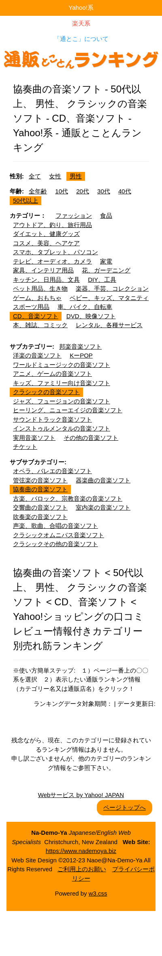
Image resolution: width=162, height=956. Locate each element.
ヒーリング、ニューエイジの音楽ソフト (67, 410)
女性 (55, 176)
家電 (106, 261)
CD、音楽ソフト (35, 316)
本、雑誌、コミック (40, 325)
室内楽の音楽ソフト (103, 507)
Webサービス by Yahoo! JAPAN (81, 794)
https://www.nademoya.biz (81, 850)
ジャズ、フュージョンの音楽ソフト (61, 401)
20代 (82, 191)
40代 (124, 191)
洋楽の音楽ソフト (37, 355)
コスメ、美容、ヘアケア (46, 243)
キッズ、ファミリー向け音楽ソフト (61, 382)
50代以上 (25, 200)
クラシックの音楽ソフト (46, 391)
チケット (25, 446)
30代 (103, 191)
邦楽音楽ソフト (80, 346)
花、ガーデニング (106, 270)
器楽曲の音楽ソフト (103, 480)
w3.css (98, 893)
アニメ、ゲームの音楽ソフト (52, 373)
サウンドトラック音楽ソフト (52, 419)
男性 (76, 176)
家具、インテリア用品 (43, 270)
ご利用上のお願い (82, 869)
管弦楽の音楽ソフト (40, 480)
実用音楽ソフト (34, 437)
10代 (61, 191)
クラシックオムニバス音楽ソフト (58, 535)
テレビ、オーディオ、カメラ (52, 261)
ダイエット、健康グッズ (46, 233)
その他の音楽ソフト (91, 437)
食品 (106, 215)
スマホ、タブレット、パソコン (55, 252)
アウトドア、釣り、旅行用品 (52, 224)
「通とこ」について (81, 38)
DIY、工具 (102, 279)
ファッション (73, 215)
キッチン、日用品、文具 (46, 279)
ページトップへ (124, 807)
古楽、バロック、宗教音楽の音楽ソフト (67, 498)
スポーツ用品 (31, 306)
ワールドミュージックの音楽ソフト (61, 364)
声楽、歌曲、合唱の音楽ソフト (55, 525)
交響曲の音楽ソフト (40, 507)
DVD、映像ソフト (91, 316)
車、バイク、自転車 (85, 306)
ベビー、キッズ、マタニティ (109, 297)
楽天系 (81, 23)
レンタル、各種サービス (109, 325)
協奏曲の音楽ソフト (40, 489)
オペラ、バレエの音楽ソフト (52, 470)
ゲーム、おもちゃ (37, 297)
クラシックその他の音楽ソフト (55, 543)
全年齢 (38, 191)
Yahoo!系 (80, 7)
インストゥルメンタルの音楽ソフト (61, 428)
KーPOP (81, 355)
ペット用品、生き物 (40, 288)
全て (35, 176)
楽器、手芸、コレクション (112, 288)
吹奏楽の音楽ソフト (40, 516)
